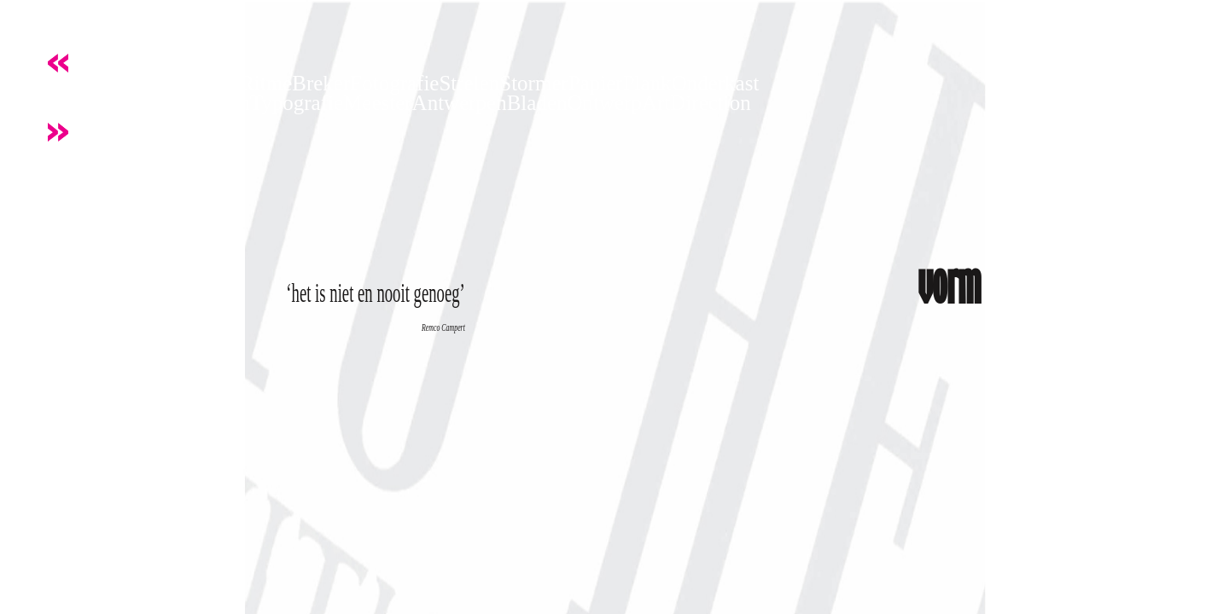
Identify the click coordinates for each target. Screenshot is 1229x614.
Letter (164, 83)
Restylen (212, 102)
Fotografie (394, 83)
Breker (321, 83)
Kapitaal (139, 102)
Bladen (537, 102)
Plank (647, 83)
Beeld (215, 83)
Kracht (110, 83)
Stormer (533, 83)
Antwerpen (459, 102)
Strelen (469, 83)
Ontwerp (605, 102)
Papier (595, 83)
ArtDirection (696, 102)
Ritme (266, 83)
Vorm (57, 83)
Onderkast (716, 83)
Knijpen (68, 102)
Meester (377, 102)
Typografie (296, 102)
